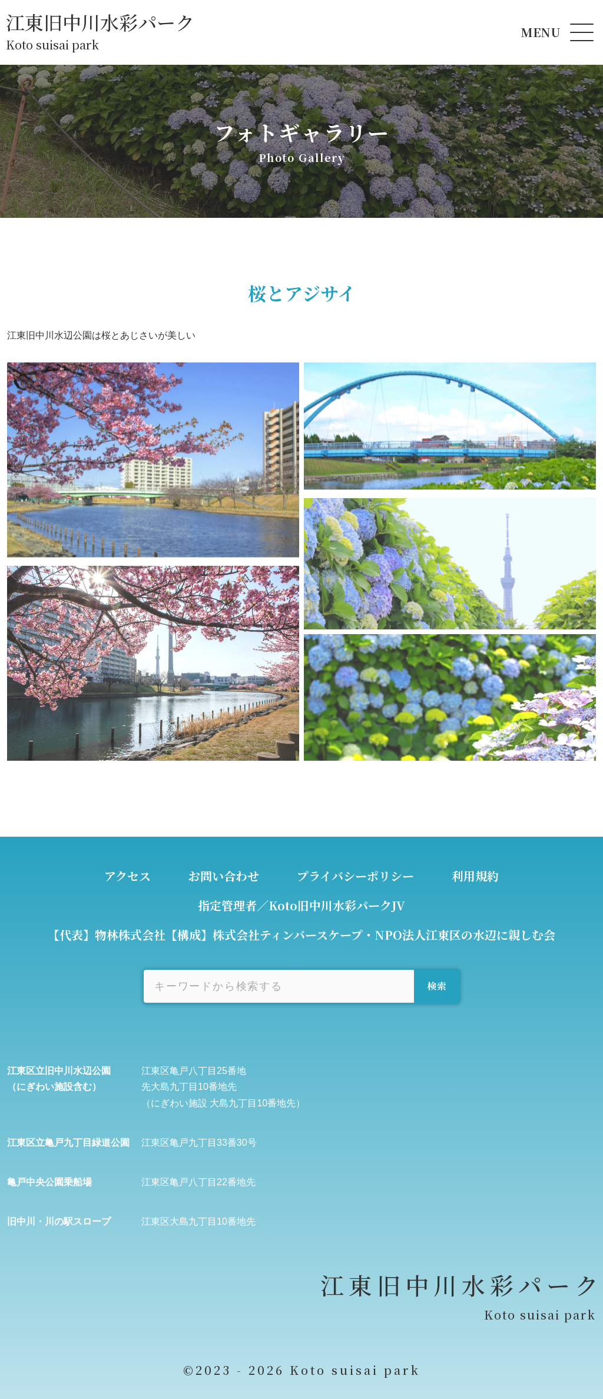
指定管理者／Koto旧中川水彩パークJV (301, 905)
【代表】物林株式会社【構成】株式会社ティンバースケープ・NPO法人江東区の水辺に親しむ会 (301, 934)
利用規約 (475, 875)
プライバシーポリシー (355, 875)
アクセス (127, 875)
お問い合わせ (223, 875)
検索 (437, 986)
